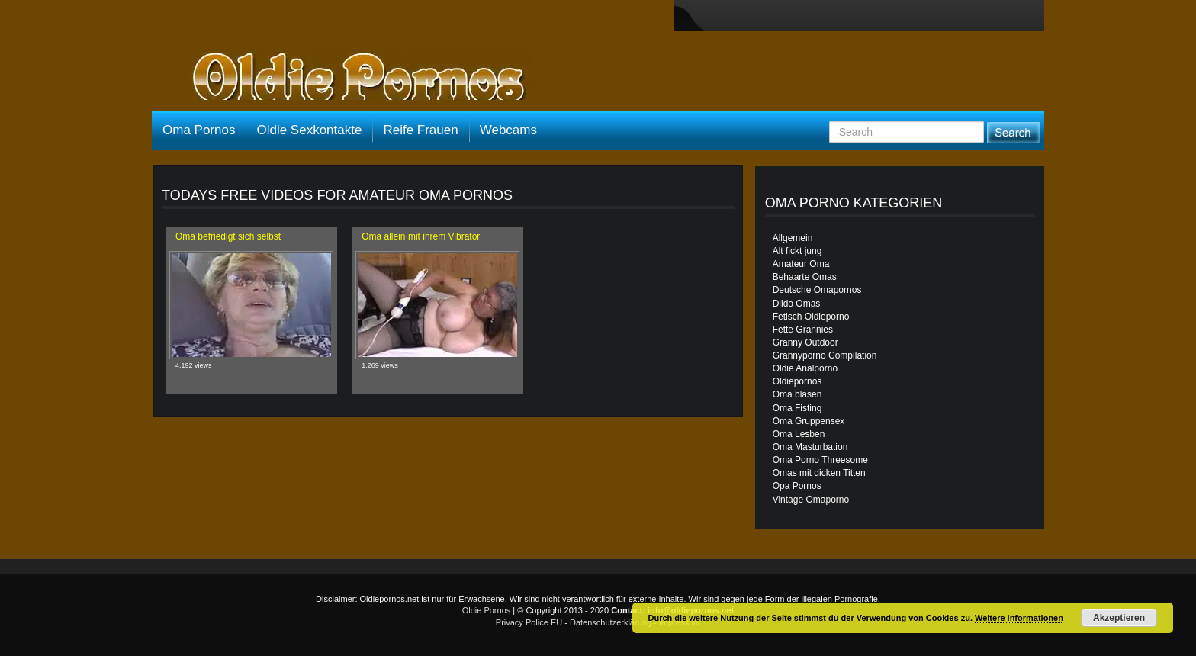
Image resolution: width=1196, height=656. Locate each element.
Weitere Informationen (1019, 617)
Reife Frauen (420, 130)
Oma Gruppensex (809, 421)
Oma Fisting (797, 408)
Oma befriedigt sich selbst (228, 236)
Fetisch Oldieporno (811, 316)
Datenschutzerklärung (610, 622)
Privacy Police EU (529, 622)
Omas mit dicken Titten (819, 473)
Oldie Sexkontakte (309, 130)
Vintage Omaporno (811, 499)
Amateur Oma (801, 264)
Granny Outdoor (805, 342)
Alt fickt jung (797, 251)
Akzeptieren (1119, 618)
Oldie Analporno (805, 368)
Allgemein (793, 238)
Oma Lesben (799, 434)
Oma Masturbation (810, 447)
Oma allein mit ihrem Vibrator (421, 236)
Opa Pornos (797, 486)
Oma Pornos (198, 130)
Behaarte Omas (805, 277)
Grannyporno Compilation (825, 355)
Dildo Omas (797, 303)
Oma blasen (797, 394)
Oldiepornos (797, 381)
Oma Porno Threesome (820, 460)
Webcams (508, 130)
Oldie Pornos (486, 610)
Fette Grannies (803, 329)
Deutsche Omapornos (817, 290)
